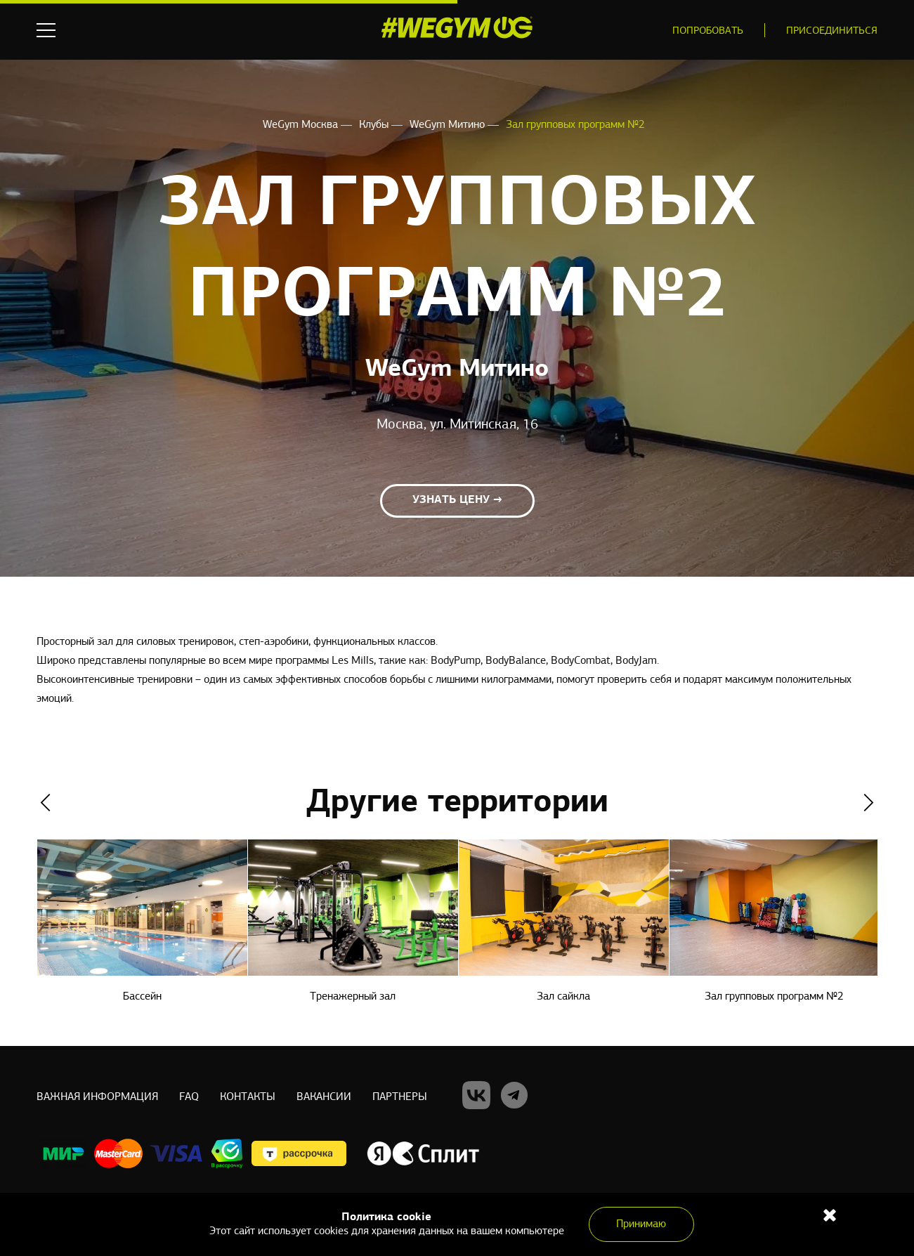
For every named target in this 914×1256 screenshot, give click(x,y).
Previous (45, 802)
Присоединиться (831, 31)
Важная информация (97, 1097)
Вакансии (323, 1097)
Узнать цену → (457, 500)
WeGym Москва (302, 125)
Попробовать (707, 31)
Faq (189, 1097)
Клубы (375, 125)
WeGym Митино (449, 125)
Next (868, 802)
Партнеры (399, 1097)
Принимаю (641, 1224)
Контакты (247, 1097)
